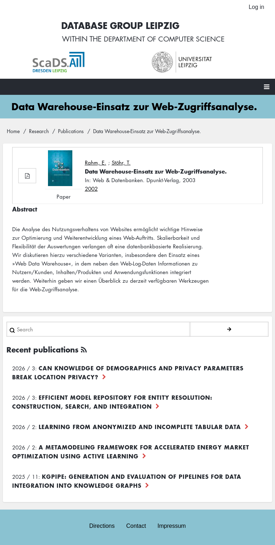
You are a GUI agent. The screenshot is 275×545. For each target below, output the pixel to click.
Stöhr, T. (121, 163)
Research (39, 131)
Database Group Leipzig (118, 25)
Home (13, 131)
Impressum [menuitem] (172, 526)
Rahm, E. (95, 163)
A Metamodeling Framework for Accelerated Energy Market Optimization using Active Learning (130, 452)
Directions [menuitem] (102, 526)
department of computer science (164, 39)
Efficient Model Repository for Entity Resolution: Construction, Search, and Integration (112, 402)
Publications (71, 131)
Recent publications (42, 350)
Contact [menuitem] (136, 526)
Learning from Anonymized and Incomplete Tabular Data (140, 427)
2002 (91, 189)
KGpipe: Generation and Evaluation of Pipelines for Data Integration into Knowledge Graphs (126, 481)
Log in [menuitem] (256, 7)
